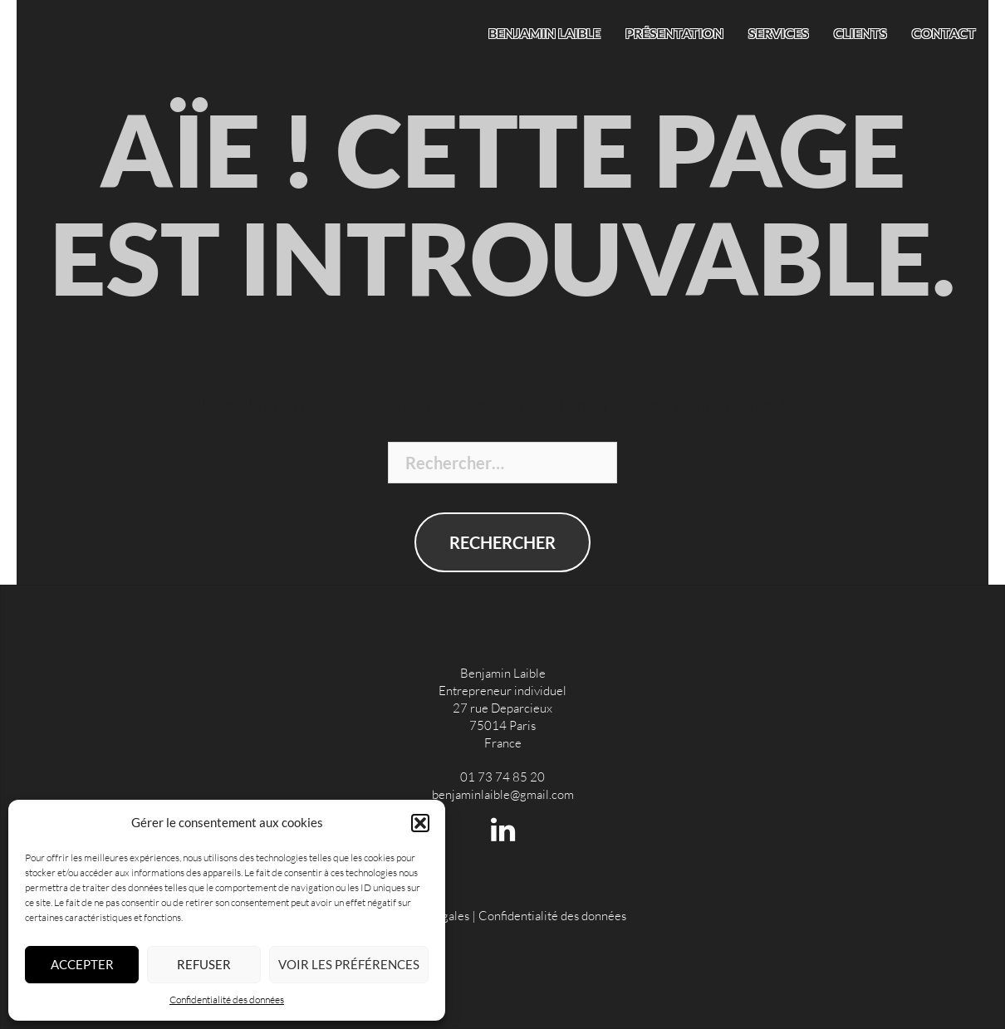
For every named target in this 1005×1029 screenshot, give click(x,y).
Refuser (204, 964)
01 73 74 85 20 (502, 777)
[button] (420, 823)
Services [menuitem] (778, 33)
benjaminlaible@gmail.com (503, 794)
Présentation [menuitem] (674, 33)
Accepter (82, 964)
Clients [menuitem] (860, 33)
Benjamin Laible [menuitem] (544, 33)
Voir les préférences (348, 964)
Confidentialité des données (226, 999)
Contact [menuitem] (944, 33)
